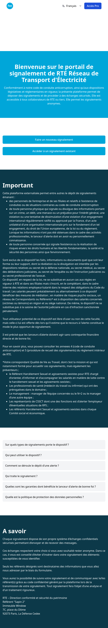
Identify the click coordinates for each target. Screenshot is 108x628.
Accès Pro (93, 6)
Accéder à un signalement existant (53, 151)
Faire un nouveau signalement (54, 139)
